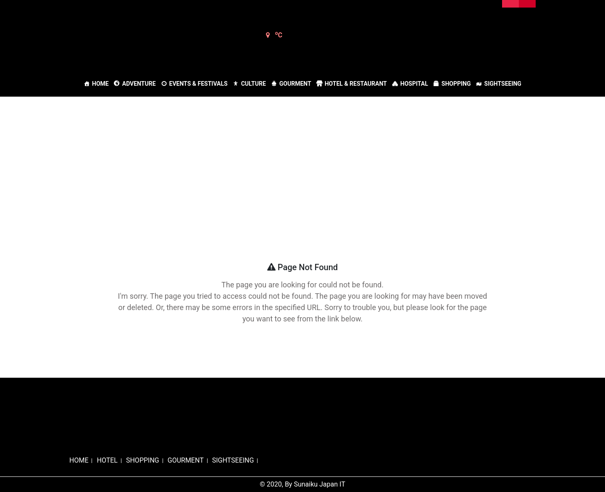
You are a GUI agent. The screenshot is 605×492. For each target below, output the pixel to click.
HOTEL (107, 460)
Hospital (414, 83)
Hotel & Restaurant (356, 83)
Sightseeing (502, 83)
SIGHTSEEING (233, 460)
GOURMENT (186, 460)
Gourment (295, 83)
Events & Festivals (198, 83)
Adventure (139, 83)
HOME (78, 460)
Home (100, 83)
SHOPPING (142, 460)
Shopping (456, 83)
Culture (253, 83)
